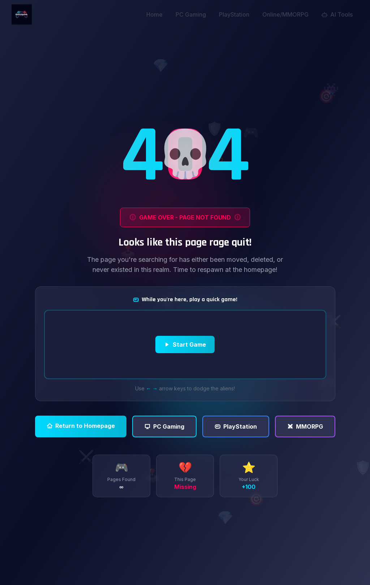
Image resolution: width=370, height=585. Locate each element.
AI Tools (337, 14)
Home (154, 14)
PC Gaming (191, 14)
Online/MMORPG (285, 14)
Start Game (185, 344)
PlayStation (234, 14)
